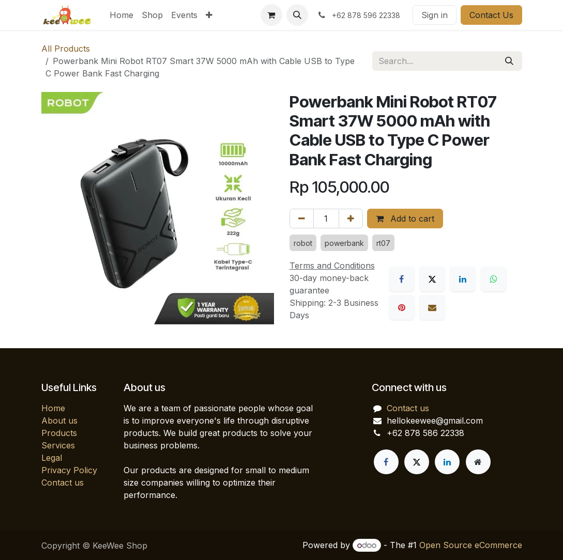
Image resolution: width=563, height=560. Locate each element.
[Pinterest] (401, 307)
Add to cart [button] (405, 218)
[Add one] (351, 218)
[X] (432, 279)
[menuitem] (121, 15)
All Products (65, 48)
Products (59, 433)
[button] (297, 15)
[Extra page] (478, 461)
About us (59, 420)
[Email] (432, 307)
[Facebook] (401, 279)
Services (58, 445)
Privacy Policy (69, 470)
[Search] (509, 61)
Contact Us (491, 15)
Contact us (62, 482)
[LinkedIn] (462, 279)
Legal (51, 458)
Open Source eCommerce (470, 545)
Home (53, 408)
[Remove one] (302, 218)
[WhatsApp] (493, 279)
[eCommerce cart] (271, 15)
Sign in (434, 15)
